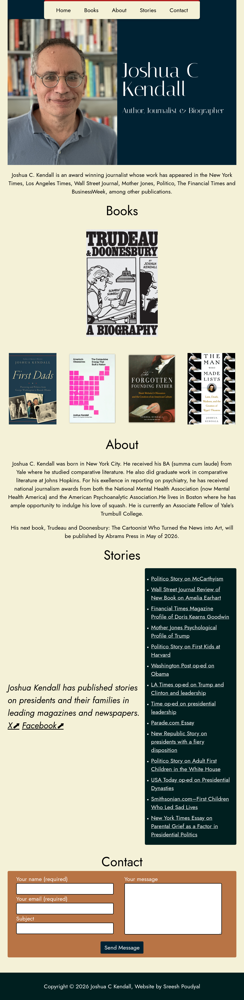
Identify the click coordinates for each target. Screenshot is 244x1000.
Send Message (122, 947)
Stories (148, 10)
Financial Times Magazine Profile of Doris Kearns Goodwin (190, 612)
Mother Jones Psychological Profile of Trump (184, 631)
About (119, 10)
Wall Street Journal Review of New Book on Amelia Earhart (186, 593)
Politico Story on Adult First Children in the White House (185, 764)
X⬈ (13, 725)
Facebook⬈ (42, 725)
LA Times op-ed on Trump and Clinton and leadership (187, 688)
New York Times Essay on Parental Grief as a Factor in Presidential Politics (184, 826)
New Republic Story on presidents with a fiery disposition (179, 741)
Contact (179, 10)
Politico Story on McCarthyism (187, 578)
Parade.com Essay (172, 722)
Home (63, 10)
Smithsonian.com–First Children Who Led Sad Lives (190, 803)
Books (91, 10)
